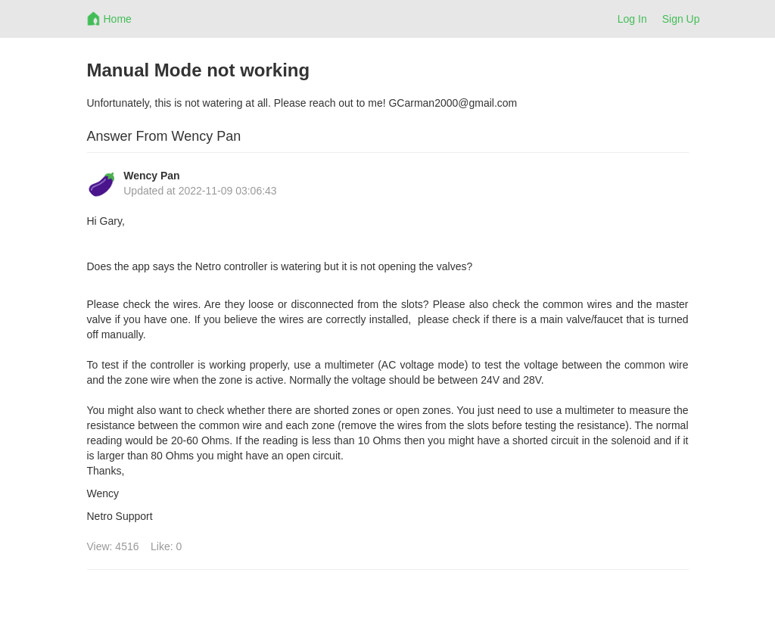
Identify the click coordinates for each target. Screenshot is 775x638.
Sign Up (681, 19)
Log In (632, 19)
